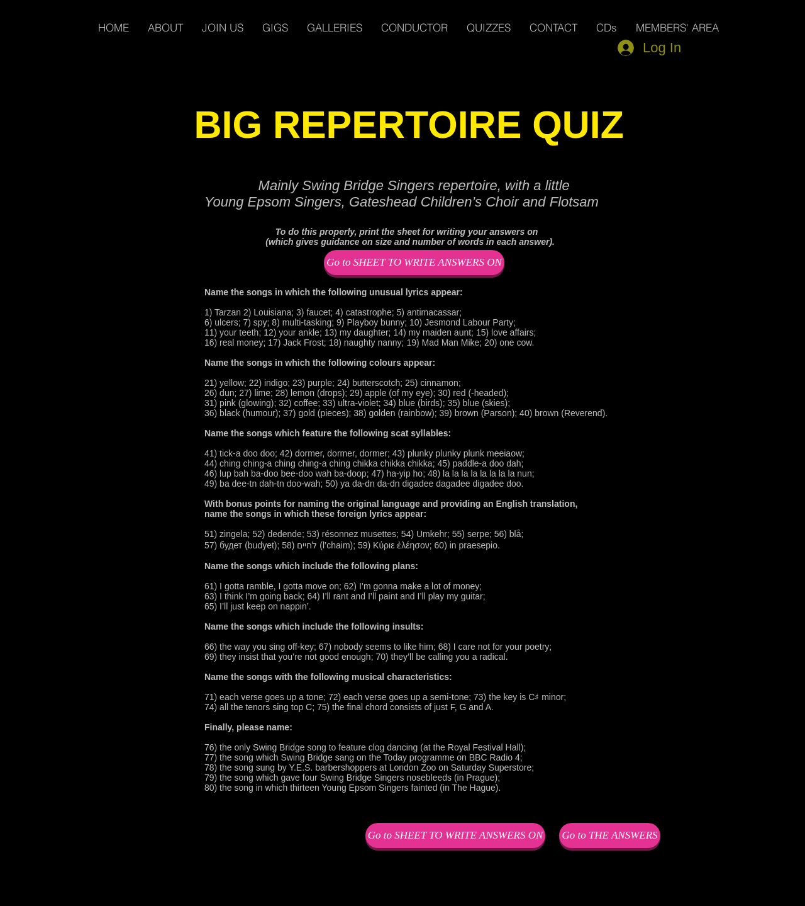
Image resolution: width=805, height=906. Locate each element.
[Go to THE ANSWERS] (609, 835)
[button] (677, 28)
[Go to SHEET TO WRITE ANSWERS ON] (414, 262)
